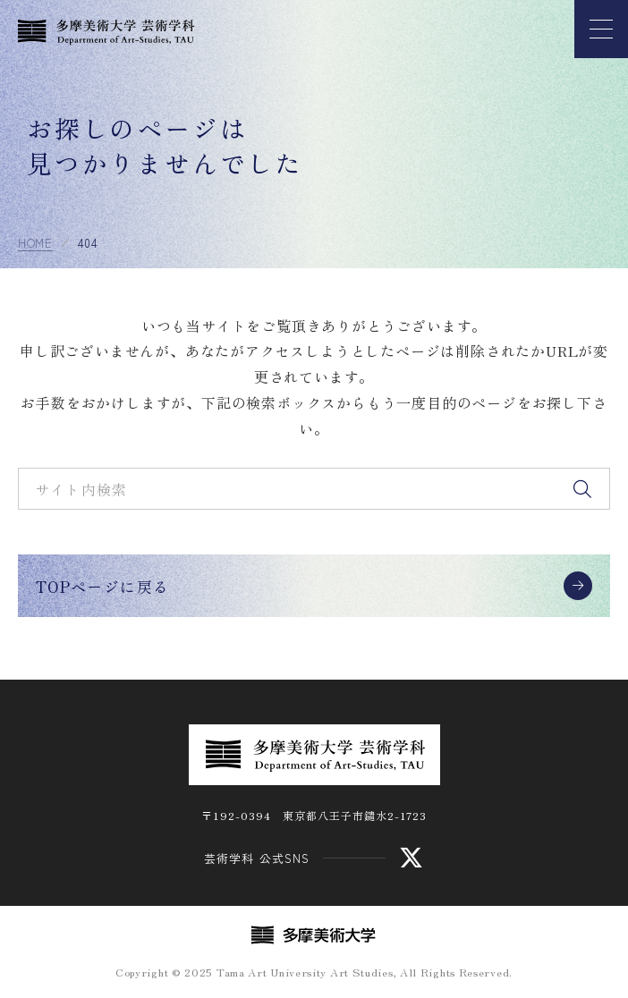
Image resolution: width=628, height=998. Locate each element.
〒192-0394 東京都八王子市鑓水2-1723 (313, 815)
